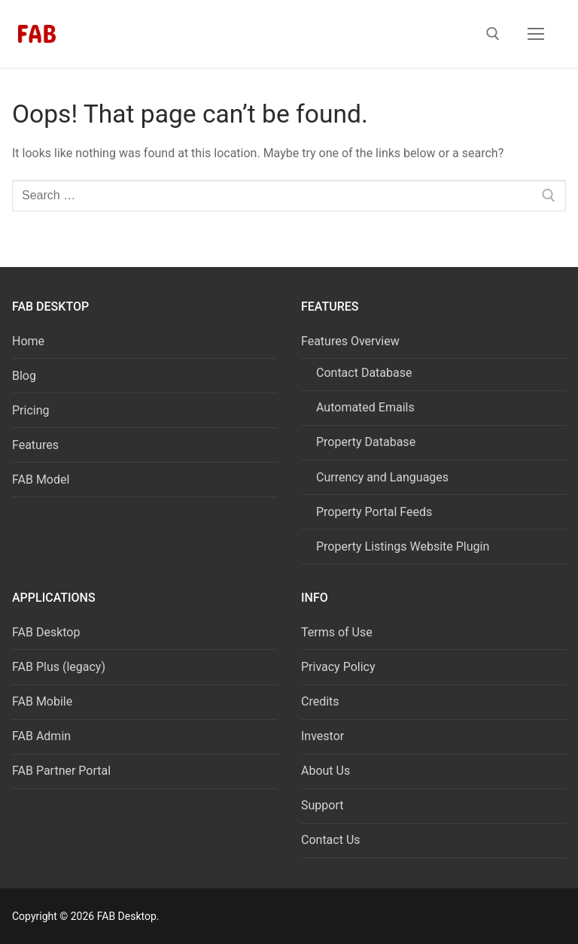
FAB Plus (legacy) (58, 667)
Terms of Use (337, 632)
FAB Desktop (46, 632)
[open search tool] (493, 34)
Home (28, 341)
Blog (24, 376)
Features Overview (352, 341)
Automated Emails (365, 407)
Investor (322, 736)
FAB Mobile (42, 701)
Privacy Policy (338, 667)
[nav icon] (536, 34)
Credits (320, 701)
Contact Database (364, 373)
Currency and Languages (382, 477)
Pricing (31, 410)
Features (35, 445)
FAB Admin (41, 736)
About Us (325, 770)
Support (322, 805)
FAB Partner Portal (61, 770)
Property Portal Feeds (374, 512)
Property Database (365, 442)
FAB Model (40, 479)
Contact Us (330, 840)
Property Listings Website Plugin (402, 546)
